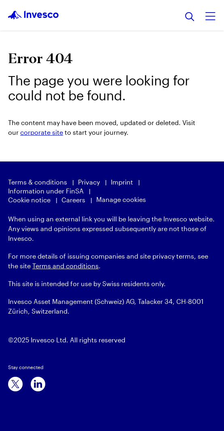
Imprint (122, 182)
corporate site (41, 132)
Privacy (89, 182)
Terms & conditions (37, 182)
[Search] (190, 17)
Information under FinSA (46, 191)
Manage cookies (121, 199)
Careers (73, 200)
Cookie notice (29, 200)
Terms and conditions (65, 266)
